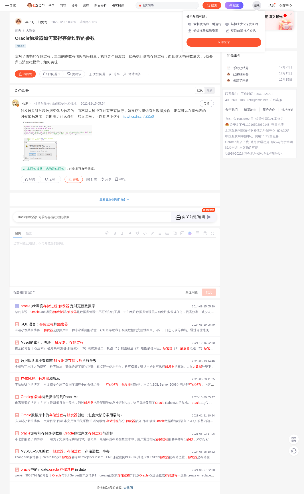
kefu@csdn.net (257, 100)
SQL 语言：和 (44, 324)
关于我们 (231, 109)
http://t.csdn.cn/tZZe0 (137, 116)
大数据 (30, 30)
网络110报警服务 (267, 136)
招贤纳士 (250, 109)
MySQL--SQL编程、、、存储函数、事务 (65, 451)
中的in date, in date (53, 469)
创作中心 (286, 5)
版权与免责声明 (282, 142)
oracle (20, 46)
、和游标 (40, 378)
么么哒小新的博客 (27, 421)
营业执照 (277, 124)
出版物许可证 (248, 147)
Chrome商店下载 (237, 142)
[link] (18, 30)
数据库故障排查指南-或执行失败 (59, 361)
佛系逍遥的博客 (26, 402)
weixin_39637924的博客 (32, 475)
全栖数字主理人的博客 (30, 366)
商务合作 (269, 109)
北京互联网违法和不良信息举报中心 (250, 130)
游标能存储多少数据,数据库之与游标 (67, 433)
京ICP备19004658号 (239, 119)
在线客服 (276, 100)
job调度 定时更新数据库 (58, 306)
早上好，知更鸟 (36, 22)
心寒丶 (27, 103)
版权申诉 (231, 147)
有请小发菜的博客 (27, 330)
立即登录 (224, 42)
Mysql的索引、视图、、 (52, 342)
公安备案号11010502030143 (250, 124)
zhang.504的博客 (27, 457)
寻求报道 (287, 109)
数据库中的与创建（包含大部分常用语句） (72, 415)
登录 (257, 5)
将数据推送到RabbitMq (50, 397)
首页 (18, 30)
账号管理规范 (260, 142)
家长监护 (283, 130)
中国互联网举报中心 (239, 136)
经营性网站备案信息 (269, 119)
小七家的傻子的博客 (29, 439)
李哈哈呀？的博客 (27, 384)
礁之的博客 (22, 348)
